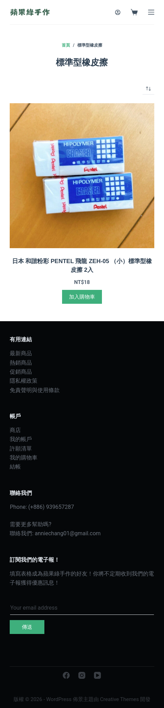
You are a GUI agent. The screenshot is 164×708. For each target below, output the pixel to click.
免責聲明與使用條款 (35, 390)
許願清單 (21, 448)
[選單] (151, 12)
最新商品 (21, 353)
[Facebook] (66, 675)
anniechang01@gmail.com (68, 533)
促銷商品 (21, 371)
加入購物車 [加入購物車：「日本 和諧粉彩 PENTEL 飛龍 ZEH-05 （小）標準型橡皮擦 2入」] (82, 297)
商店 (15, 430)
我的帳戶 (21, 439)
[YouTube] (97, 675)
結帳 (15, 466)
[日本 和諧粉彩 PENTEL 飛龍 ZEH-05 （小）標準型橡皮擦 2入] (82, 175)
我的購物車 (23, 457)
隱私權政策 (23, 380)
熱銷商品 (21, 362)
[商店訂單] (148, 89)
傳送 (27, 627)
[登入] (117, 12)
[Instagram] (81, 675)
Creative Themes (119, 699)
